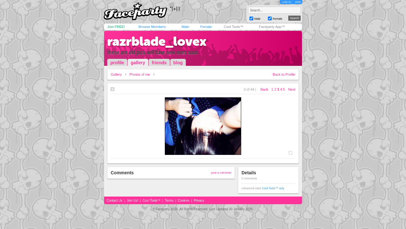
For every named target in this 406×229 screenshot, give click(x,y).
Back (264, 89)
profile (117, 62)
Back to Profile (284, 74)
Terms (169, 200)
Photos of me (140, 74)
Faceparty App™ (272, 27)
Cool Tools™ (233, 27)
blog (178, 62)
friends (159, 62)
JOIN (298, 2)
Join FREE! (116, 27)
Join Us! (132, 200)
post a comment (221, 172)
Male (185, 27)
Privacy (199, 200)
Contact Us (114, 200)
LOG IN (286, 2)
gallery (138, 62)
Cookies (183, 200)
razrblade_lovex (156, 41)
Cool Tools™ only (273, 188)
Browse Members (152, 27)
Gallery (116, 74)
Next (291, 89)
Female (206, 27)
